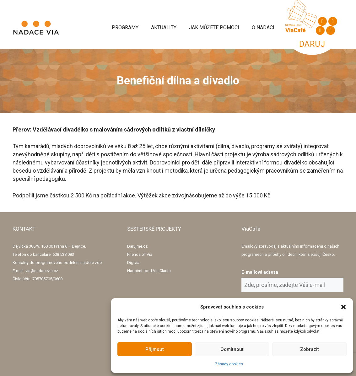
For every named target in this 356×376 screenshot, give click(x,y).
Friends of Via (139, 254)
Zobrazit (309, 349)
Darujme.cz (137, 246)
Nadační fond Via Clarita (149, 270)
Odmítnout (232, 349)
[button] (343, 307)
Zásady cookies (229, 364)
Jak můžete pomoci (214, 27)
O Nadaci (263, 27)
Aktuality (163, 27)
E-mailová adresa (259, 272)
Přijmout (154, 349)
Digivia (133, 262)
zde (98, 262)
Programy (125, 27)
